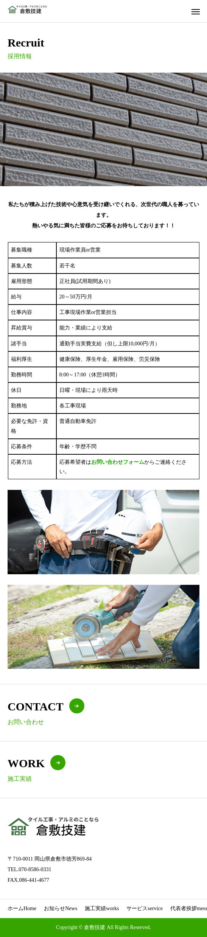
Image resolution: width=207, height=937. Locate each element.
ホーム (22, 908)
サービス (144, 908)
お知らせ (60, 908)
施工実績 (102, 908)
